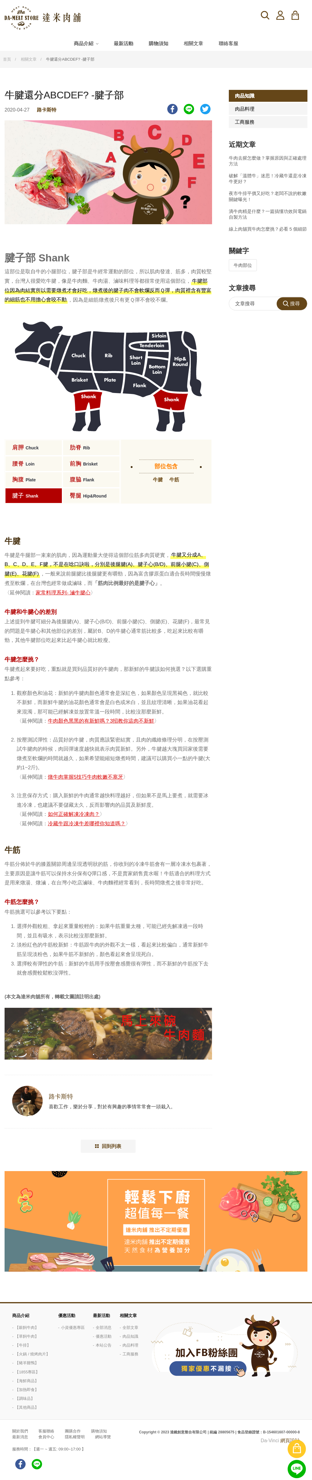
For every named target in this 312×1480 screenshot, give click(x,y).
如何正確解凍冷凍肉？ (74, 814)
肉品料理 (244, 109)
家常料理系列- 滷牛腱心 (63, 593)
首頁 (7, 59)
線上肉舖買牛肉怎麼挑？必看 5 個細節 (268, 229)
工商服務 (244, 122)
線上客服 (297, 1469)
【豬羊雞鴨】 (27, 1363)
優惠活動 (66, 1315)
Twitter (205, 109)
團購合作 (73, 1431)
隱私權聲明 (75, 1437)
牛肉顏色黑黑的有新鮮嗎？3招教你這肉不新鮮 (101, 721)
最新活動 (123, 43)
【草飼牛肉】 (27, 1336)
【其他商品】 (27, 1407)
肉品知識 (244, 95)
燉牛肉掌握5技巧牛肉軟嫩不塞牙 (85, 777)
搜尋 (265, 15)
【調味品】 (25, 1398)
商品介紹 (83, 43)
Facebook (172, 109)
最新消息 (20, 1437)
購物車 (299, 15)
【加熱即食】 (27, 1389)
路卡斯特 (46, 109)
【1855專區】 (27, 1372)
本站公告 (104, 1345)
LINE (189, 109)
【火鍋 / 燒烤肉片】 (32, 1354)
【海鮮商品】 (27, 1381)
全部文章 (130, 1327)
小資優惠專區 (73, 1327)
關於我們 (20, 1431)
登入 (280, 15)
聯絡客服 (228, 43)
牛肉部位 (243, 265)
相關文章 (193, 43)
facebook (20, 1464)
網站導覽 (103, 1437)
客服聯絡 (46, 1431)
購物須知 (158, 43)
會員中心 (46, 1437)
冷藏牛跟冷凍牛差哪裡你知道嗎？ (87, 824)
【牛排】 (23, 1345)
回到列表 (111, 1146)
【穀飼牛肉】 (27, 1327)
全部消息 (104, 1327)
